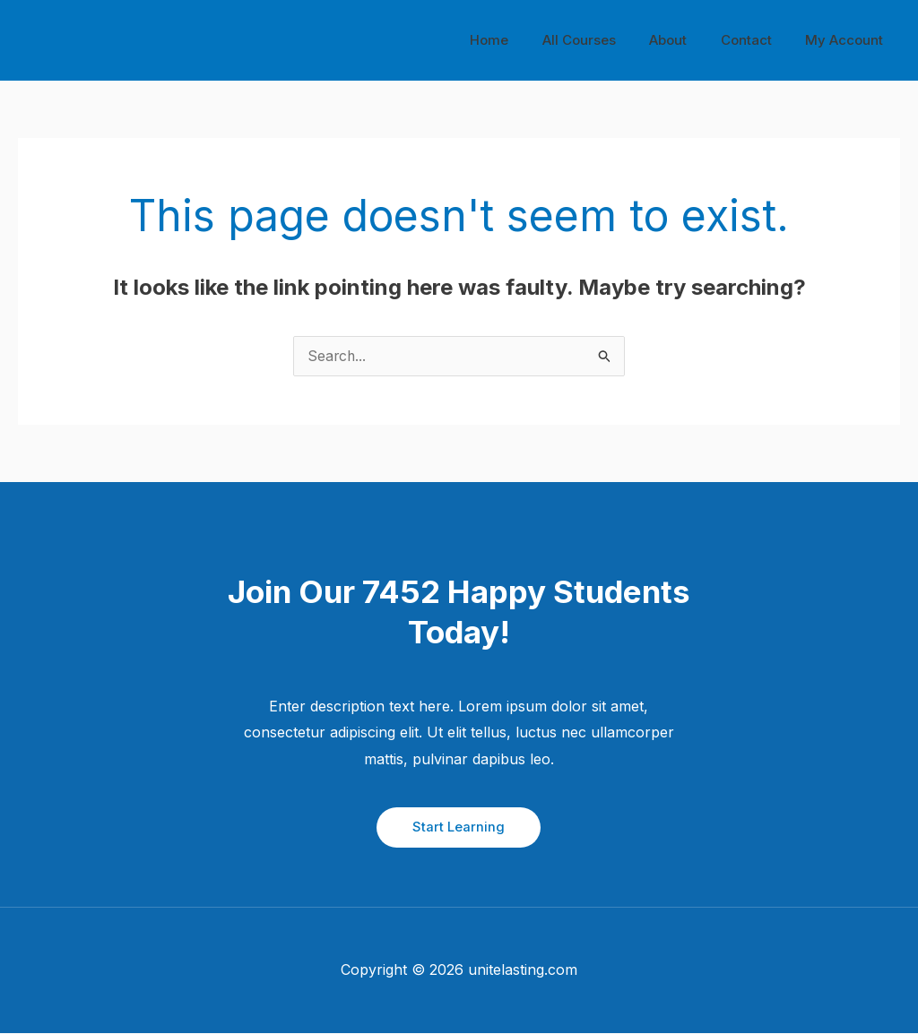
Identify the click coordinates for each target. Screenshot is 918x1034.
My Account (848, 39)
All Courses (602, 39)
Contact (756, 39)
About (685, 39)
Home (519, 39)
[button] (459, 828)
